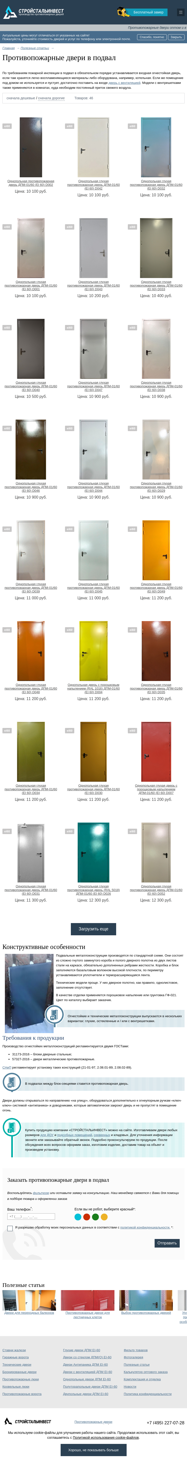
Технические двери (16, 1364)
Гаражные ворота (15, 1357)
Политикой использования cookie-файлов (106, 1438)
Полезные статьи (137, 1364)
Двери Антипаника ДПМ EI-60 (85, 1364)
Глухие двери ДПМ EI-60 (81, 1350)
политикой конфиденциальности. (145, 1227)
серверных (102, 1135)
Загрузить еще (93, 928)
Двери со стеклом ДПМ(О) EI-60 (87, 1357)
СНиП (6, 1067)
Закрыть (176, 37)
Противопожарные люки (20, 1379)
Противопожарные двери (93, 1422)
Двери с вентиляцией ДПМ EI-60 (87, 1372)
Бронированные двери (19, 1372)
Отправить (167, 1243)
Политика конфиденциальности (148, 1394)
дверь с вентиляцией (124, 83)
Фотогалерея (133, 1357)
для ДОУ (47, 1135)
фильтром (41, 1193)
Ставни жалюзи (14, 1350)
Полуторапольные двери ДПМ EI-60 (90, 1386)
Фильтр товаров (136, 1350)
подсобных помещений (74, 1135)
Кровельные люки (15, 1386)
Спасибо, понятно (152, 37)
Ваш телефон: (20, 1209)
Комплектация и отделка (142, 1379)
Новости (130, 1386)
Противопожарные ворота (22, 1394)
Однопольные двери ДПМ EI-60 (87, 1379)
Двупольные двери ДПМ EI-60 (85, 1394)
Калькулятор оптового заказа (146, 1372)
